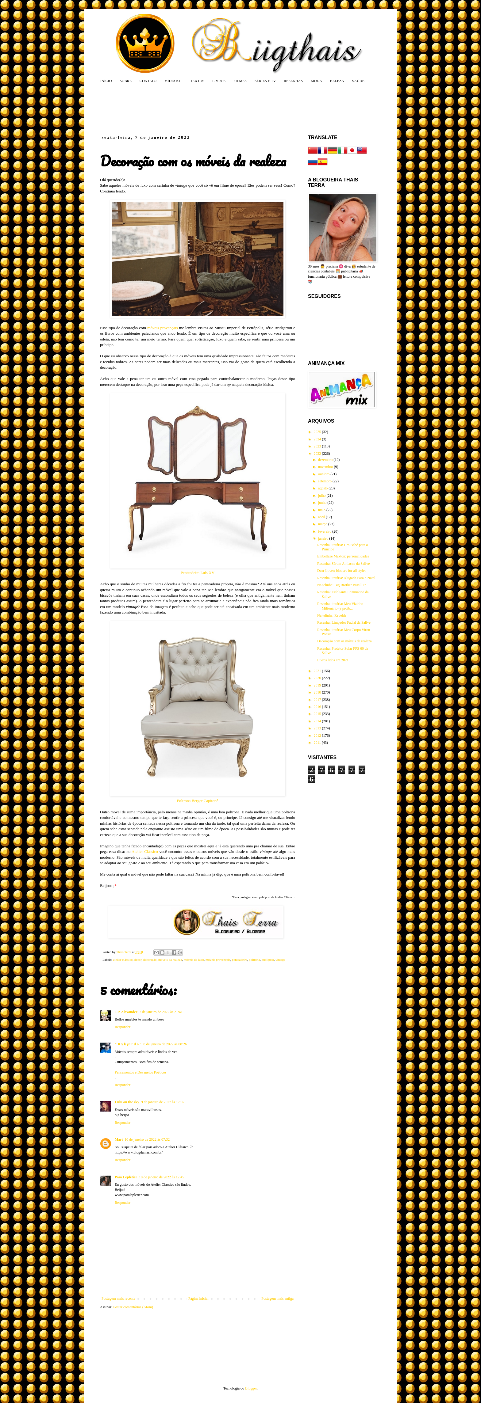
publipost (268, 959)
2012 (318, 735)
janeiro (323, 538)
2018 (318, 692)
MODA (316, 81)
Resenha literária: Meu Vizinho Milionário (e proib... (340, 606)
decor (138, 959)
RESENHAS (293, 81)
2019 (318, 685)
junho (322, 502)
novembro (326, 467)
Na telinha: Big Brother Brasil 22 (341, 585)
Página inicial (198, 1298)
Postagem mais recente (118, 1298)
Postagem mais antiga (277, 1298)
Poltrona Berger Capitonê (197, 800)
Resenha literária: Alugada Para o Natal (346, 578)
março (323, 524)
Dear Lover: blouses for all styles (341, 570)
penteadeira (239, 959)
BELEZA (337, 81)
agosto (323, 488)
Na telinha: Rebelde (331, 615)
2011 (318, 742)
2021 (318, 671)
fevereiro (325, 531)
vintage (280, 959)
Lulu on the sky (127, 1102)
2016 (318, 707)
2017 (318, 700)
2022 (318, 453)
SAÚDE (358, 81)
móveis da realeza (170, 959)
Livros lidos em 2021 (332, 660)
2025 (318, 432)
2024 (318, 439)
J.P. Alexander (126, 1012)
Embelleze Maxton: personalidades (343, 556)
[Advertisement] (217, 109)
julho (322, 495)
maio (322, 510)
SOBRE (126, 81)
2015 (318, 714)
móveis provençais (162, 327)
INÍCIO (106, 81)
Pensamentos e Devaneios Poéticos (140, 1072)
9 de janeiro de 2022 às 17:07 (162, 1102)
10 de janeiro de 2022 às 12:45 (161, 1177)
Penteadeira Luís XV (198, 572)
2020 (318, 678)
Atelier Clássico (145, 851)
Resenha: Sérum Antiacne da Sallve (343, 563)
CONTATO (148, 81)
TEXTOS (197, 81)
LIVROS (218, 81)
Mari (119, 1139)
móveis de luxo (194, 959)
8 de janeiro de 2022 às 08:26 (165, 1044)
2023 (318, 446)
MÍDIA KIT (173, 81)
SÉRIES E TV (265, 81)
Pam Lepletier (126, 1177)
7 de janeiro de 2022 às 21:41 (161, 1012)
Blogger (251, 1388)
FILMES (240, 81)
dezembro (325, 460)
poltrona (254, 959)
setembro (325, 481)
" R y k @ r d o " (128, 1044)
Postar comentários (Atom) (133, 1307)
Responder (122, 1027)
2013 (318, 728)
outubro (324, 474)
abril (322, 517)
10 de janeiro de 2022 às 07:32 (147, 1139)
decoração (150, 959)
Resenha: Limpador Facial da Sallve (344, 622)
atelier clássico (123, 959)
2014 (318, 721)
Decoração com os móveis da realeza (344, 641)
